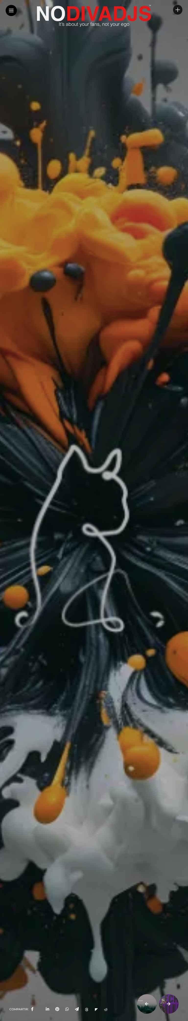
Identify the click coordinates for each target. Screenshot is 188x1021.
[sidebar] (178, 9)
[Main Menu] (11, 10)
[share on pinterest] (57, 1009)
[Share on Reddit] (105, 1009)
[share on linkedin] (47, 1009)
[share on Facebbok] (32, 1009)
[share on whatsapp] (67, 1009)
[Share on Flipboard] (96, 1009)
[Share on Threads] (86, 1009)
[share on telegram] (77, 1009)
